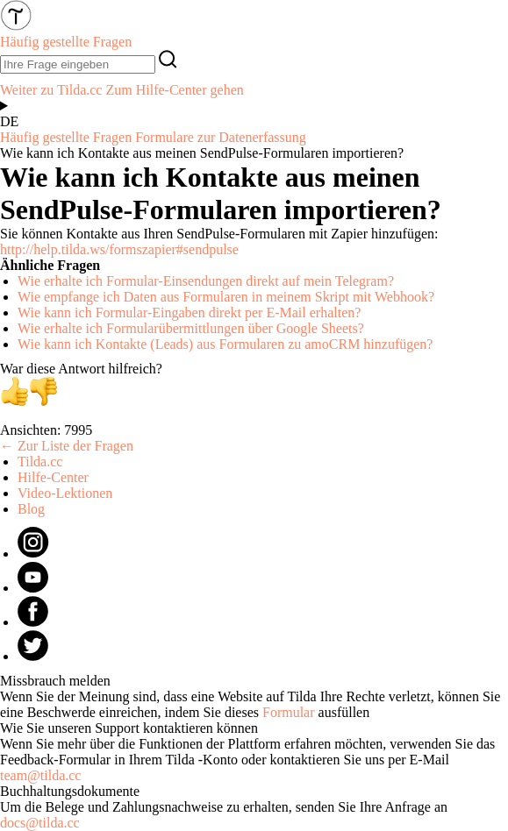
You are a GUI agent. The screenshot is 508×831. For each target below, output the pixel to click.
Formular (288, 712)
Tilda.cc (40, 461)
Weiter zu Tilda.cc (51, 89)
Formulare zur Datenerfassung (220, 137)
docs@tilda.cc (40, 822)
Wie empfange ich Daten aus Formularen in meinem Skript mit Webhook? (226, 296)
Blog (31, 508)
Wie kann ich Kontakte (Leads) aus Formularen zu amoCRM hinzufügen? (225, 344)
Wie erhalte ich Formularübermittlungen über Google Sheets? (191, 328)
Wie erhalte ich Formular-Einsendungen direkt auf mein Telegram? (206, 280)
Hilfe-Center (53, 477)
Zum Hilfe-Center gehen (174, 89)
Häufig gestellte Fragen (66, 137)
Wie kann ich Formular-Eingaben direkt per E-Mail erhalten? (189, 312)
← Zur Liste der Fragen (66, 445)
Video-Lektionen (65, 493)
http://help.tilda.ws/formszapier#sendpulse (119, 249)
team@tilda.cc (40, 775)
